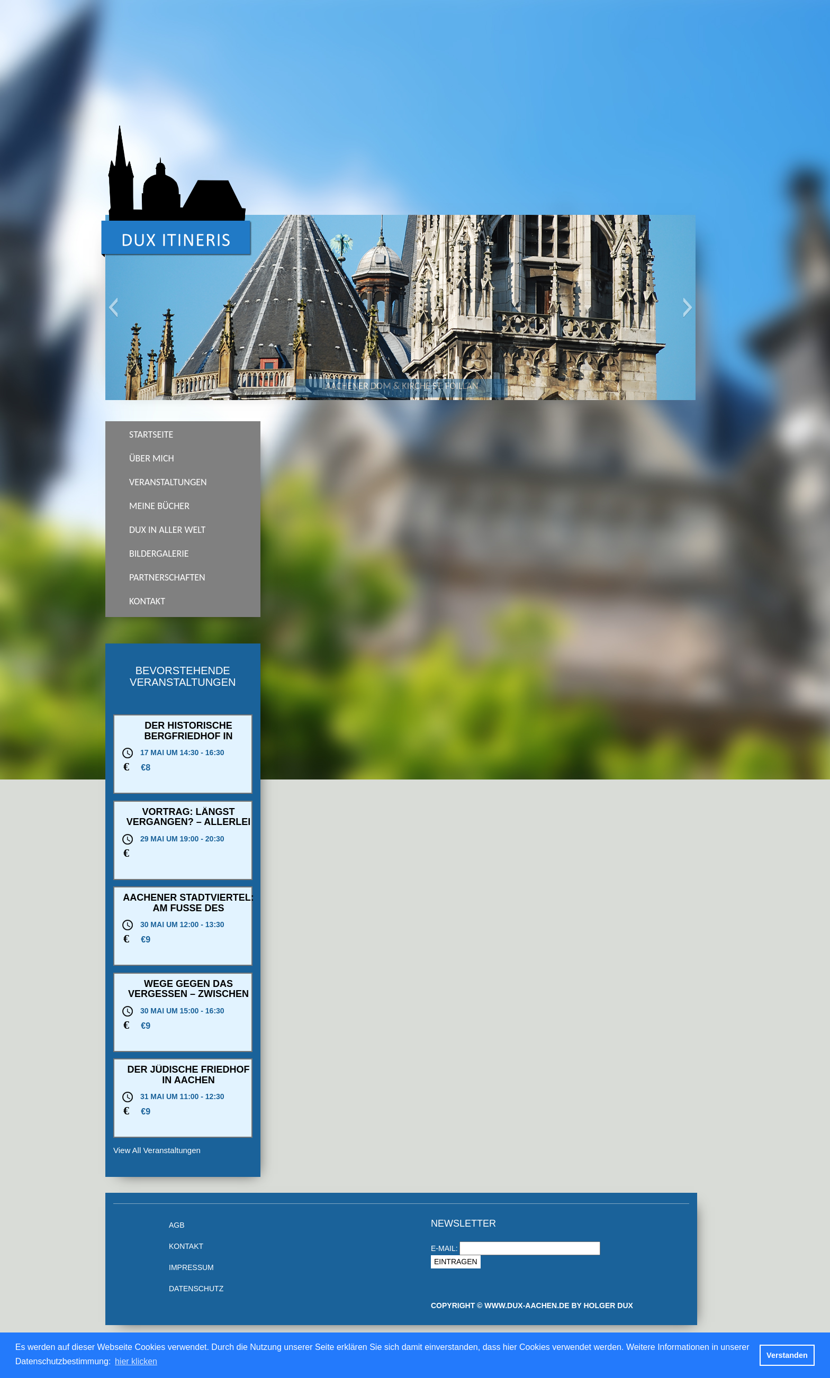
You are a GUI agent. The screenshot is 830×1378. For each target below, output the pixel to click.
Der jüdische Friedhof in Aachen (188, 1074)
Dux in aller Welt (167, 530)
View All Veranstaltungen (157, 1150)
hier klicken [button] (136, 1361)
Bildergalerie (159, 553)
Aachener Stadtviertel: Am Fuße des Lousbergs (188, 908)
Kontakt (147, 601)
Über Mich (151, 458)
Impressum (191, 1267)
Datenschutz (196, 1288)
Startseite (151, 434)
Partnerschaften (167, 577)
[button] (113, 307)
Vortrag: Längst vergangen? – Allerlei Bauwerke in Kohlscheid (188, 827)
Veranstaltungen (168, 482)
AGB (177, 1225)
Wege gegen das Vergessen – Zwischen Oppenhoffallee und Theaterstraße (188, 999)
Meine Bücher (159, 506)
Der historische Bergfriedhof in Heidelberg (188, 736)
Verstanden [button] (787, 1355)
